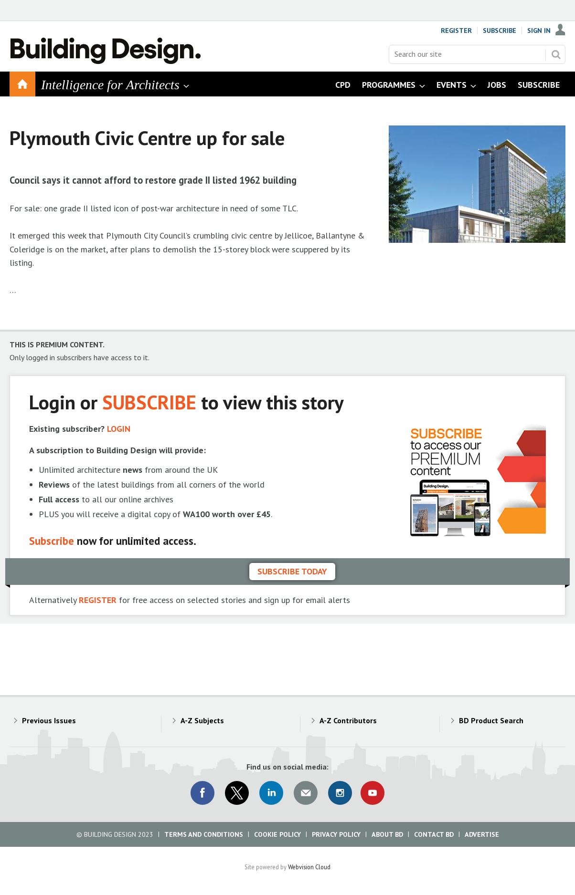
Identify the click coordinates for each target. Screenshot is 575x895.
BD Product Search (491, 720)
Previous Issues (49, 720)
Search (556, 54)
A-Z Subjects (202, 720)
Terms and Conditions (203, 834)
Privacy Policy (336, 834)
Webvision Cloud (309, 867)
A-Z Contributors (348, 720)
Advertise (482, 834)
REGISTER (98, 599)
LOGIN (118, 428)
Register (456, 30)
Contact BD (434, 834)
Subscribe (499, 30)
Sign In (539, 30)
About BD (387, 834)
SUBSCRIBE (149, 402)
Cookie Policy (277, 834)
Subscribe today (292, 571)
